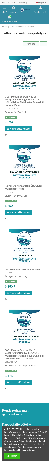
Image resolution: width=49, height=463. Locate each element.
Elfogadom (12, 456)
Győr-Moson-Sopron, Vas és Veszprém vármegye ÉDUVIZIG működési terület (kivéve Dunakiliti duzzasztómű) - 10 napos (24, 354)
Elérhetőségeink (8, 3)
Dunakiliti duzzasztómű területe (22, 269)
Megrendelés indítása (18, 129)
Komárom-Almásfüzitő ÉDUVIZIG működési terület (23, 187)
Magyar (41, 3)
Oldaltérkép (22, 3)
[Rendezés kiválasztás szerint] (31, 43)
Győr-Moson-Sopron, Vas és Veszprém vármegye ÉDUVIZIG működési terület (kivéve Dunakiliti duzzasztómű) (24, 101)
